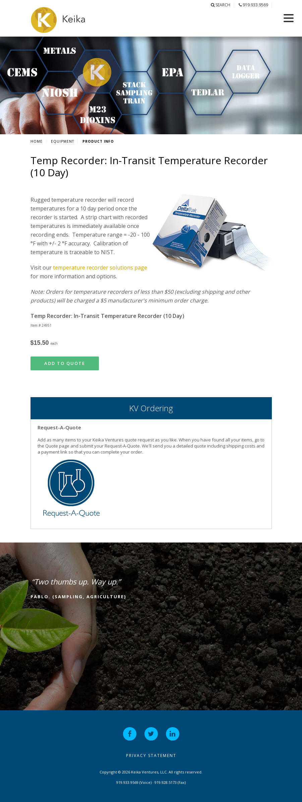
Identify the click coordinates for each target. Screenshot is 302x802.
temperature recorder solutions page (100, 267)
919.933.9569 (253, 5)
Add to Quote (64, 363)
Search (220, 5)
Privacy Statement (151, 755)
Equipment (62, 141)
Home (37, 141)
